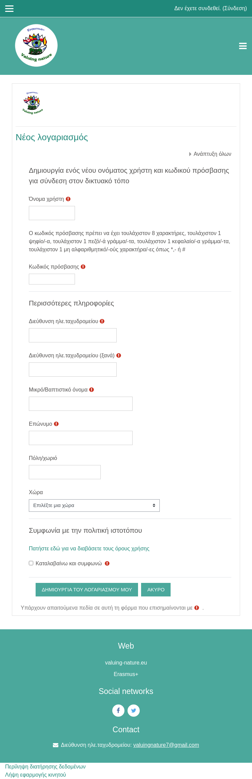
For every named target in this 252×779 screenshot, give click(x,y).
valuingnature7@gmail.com (166, 745)
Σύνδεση (234, 8)
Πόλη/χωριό (43, 458)
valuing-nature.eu (126, 663)
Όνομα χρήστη (46, 199)
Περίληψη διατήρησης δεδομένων (45, 767)
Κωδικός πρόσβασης (54, 267)
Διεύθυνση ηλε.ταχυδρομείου (63, 321)
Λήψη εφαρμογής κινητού (35, 775)
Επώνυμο (40, 424)
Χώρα (36, 492)
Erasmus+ (126, 674)
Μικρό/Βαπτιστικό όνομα (58, 390)
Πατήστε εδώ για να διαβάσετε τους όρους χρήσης (89, 548)
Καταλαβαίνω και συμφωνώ (69, 563)
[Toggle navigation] (243, 46)
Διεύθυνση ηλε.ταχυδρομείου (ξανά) (72, 355)
